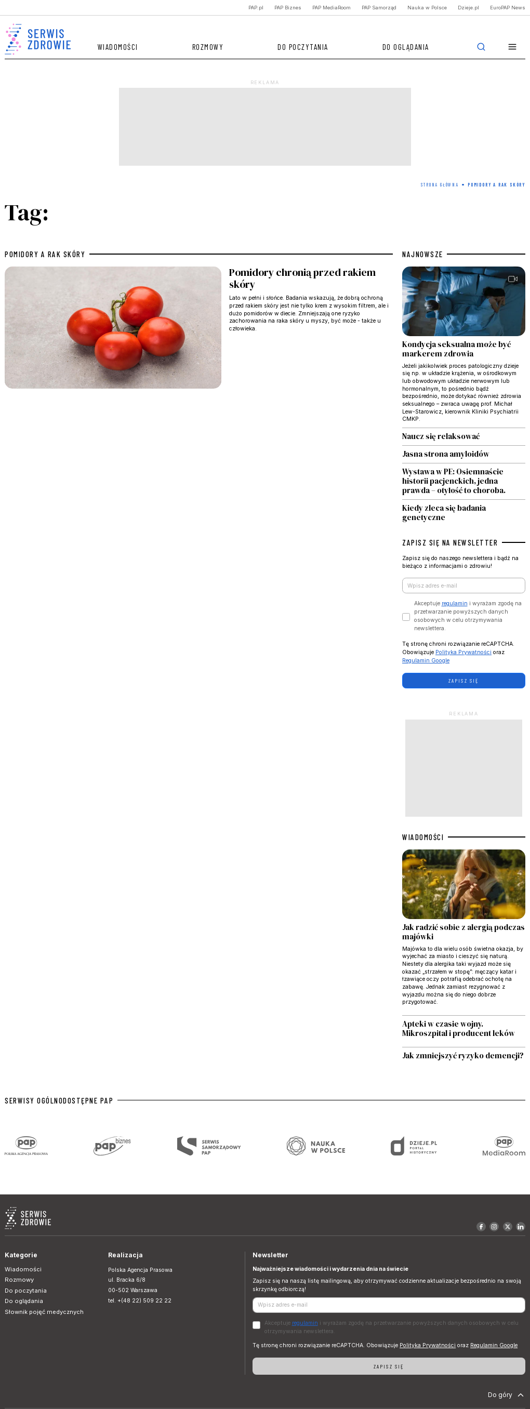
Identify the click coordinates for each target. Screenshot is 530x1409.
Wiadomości (118, 46)
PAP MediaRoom (331, 7)
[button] (513, 47)
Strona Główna (439, 185)
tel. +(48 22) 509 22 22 (139, 1300)
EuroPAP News (507, 7)
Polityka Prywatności (463, 652)
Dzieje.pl (468, 7)
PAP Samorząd (379, 7)
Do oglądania (405, 46)
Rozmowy (208, 46)
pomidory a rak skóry (45, 254)
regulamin (455, 603)
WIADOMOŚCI (423, 837)
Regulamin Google (425, 660)
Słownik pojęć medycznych (44, 1311)
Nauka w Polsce (427, 7)
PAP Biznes (287, 7)
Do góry (507, 1395)
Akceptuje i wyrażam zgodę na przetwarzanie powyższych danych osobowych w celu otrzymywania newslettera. (468, 615)
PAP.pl (255, 7)
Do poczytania (302, 46)
